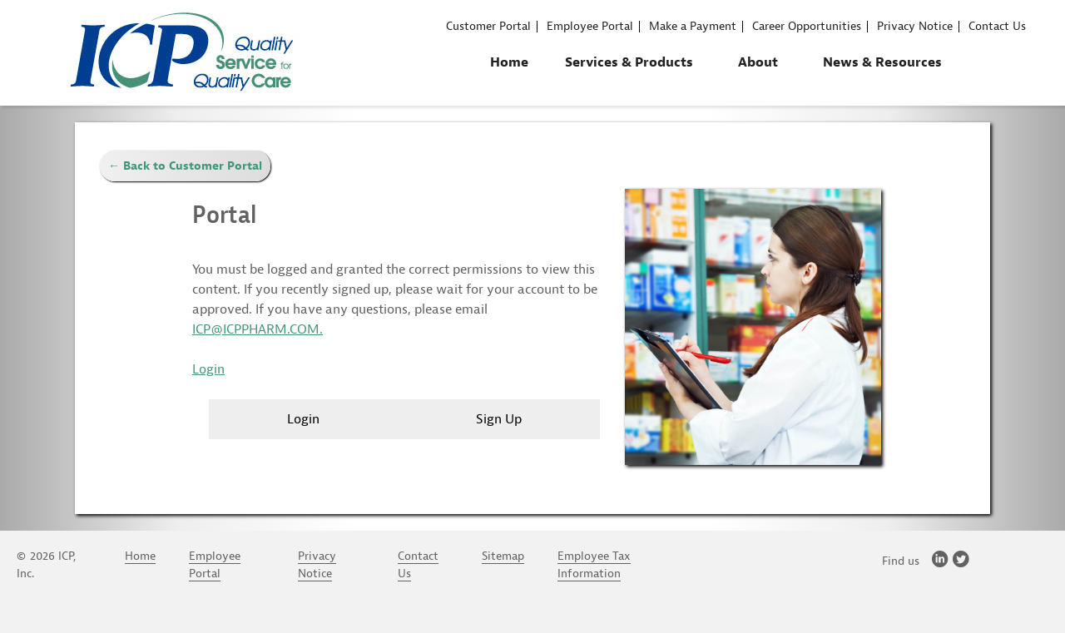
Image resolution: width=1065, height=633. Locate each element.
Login (208, 369)
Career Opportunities (806, 26)
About (758, 62)
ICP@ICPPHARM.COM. (257, 329)
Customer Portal (488, 26)
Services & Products (629, 62)
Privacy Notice (915, 26)
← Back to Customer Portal (185, 166)
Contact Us (997, 26)
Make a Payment (692, 26)
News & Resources (882, 62)
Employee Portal (590, 26)
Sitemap (503, 556)
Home (509, 62)
